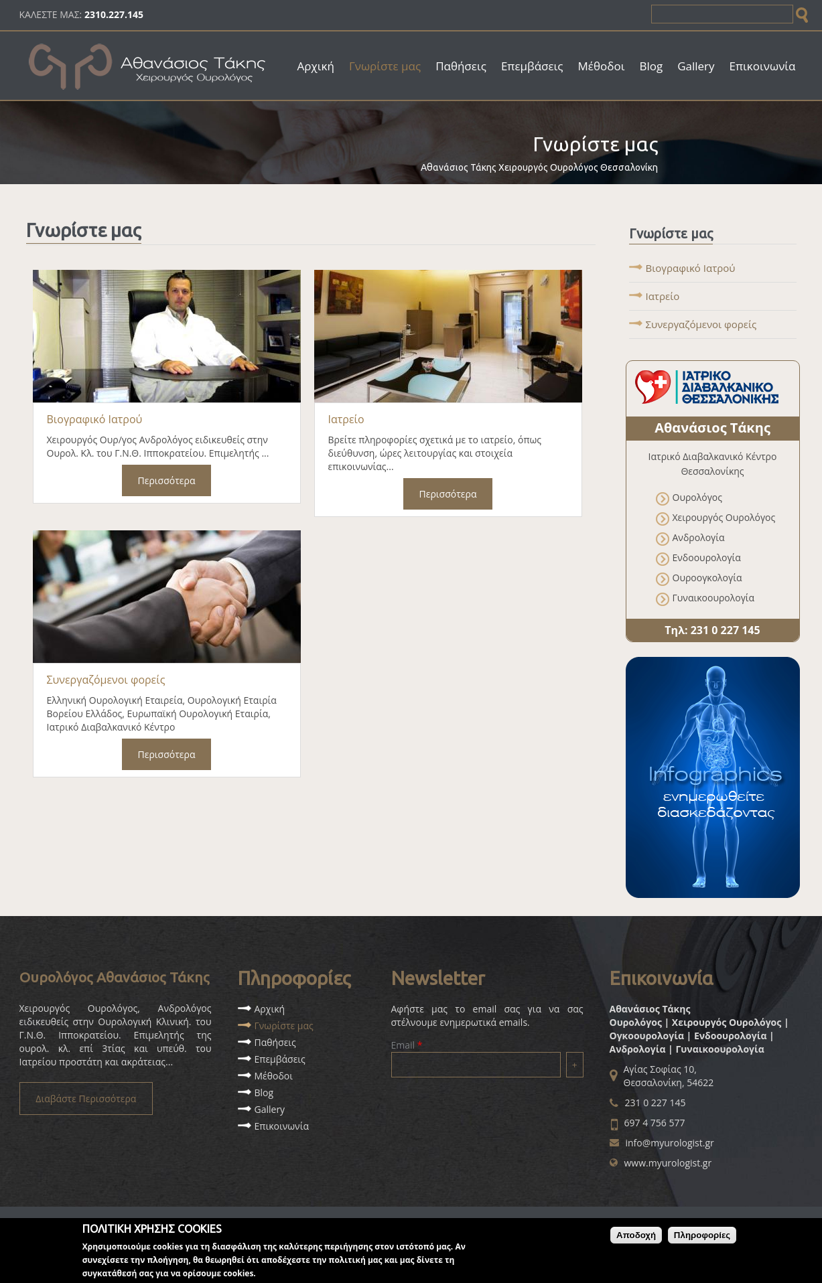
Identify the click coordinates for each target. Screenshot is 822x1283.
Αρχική (315, 66)
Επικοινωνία (763, 66)
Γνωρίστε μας (385, 66)
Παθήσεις (460, 66)
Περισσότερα (167, 480)
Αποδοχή (636, 1237)
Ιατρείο (346, 419)
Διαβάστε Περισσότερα (86, 1098)
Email (407, 1045)
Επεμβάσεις (532, 66)
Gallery (695, 66)
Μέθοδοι (601, 66)
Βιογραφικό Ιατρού (95, 419)
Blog (651, 66)
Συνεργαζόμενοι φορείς (106, 679)
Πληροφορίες (702, 1237)
